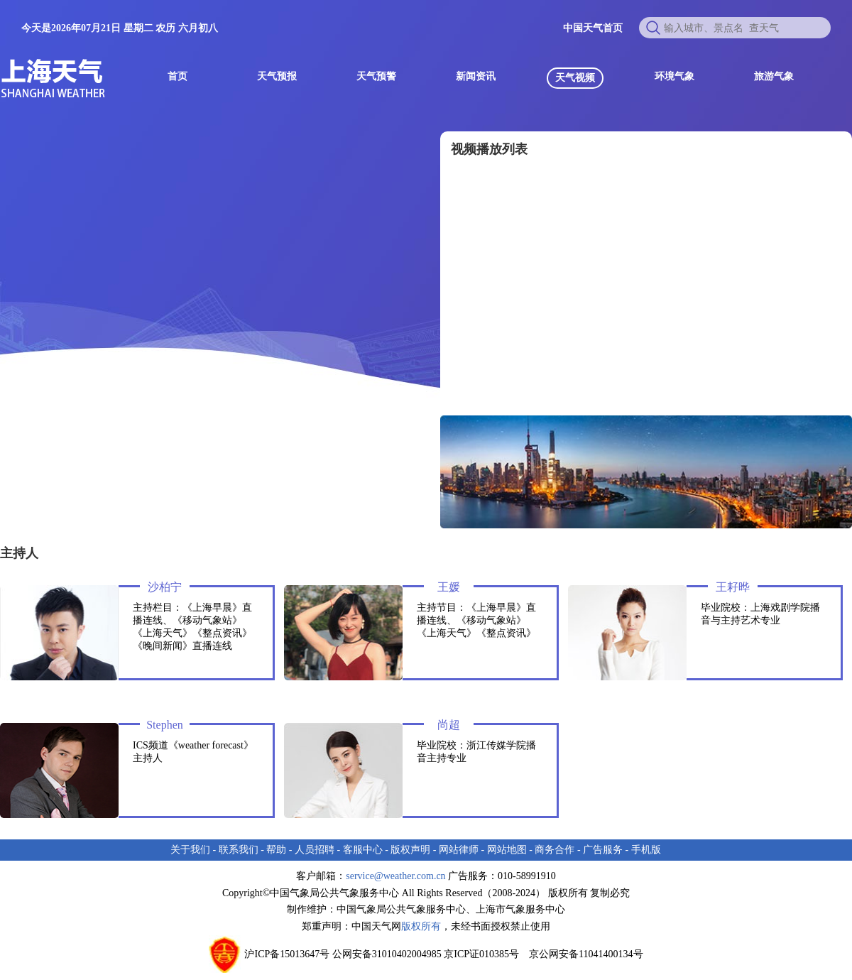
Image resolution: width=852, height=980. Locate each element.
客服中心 (363, 849)
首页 (177, 76)
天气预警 (376, 76)
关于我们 (190, 849)
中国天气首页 (593, 28)
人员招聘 (314, 849)
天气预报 (277, 76)
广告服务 (603, 849)
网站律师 (459, 849)
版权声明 (410, 849)
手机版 (646, 849)
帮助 (276, 849)
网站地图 (507, 849)
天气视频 (575, 77)
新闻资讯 (476, 76)
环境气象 (674, 76)
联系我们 (238, 849)
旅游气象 (774, 76)
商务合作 (554, 849)
